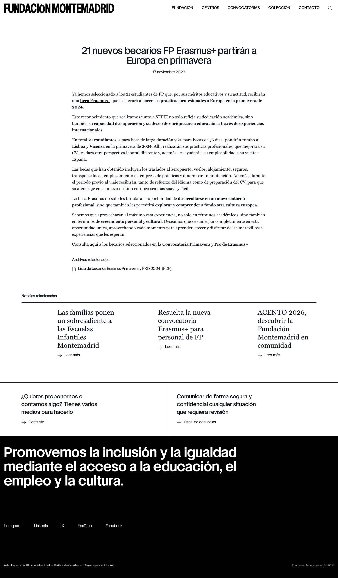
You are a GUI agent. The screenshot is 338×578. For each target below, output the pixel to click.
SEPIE (162, 116)
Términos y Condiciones (98, 565)
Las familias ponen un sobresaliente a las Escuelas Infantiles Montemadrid (85, 328)
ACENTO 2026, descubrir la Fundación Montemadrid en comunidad (283, 328)
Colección (279, 8)
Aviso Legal (11, 565)
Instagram (12, 526)
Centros (210, 8)
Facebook (114, 526)
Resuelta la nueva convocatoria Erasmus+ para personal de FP (184, 324)
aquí (94, 244)
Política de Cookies (66, 565)
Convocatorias (244, 8)
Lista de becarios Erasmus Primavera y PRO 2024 (121, 269)
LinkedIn (41, 526)
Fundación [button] (182, 8)
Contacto (309, 8)
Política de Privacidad (36, 565)
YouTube (85, 526)
